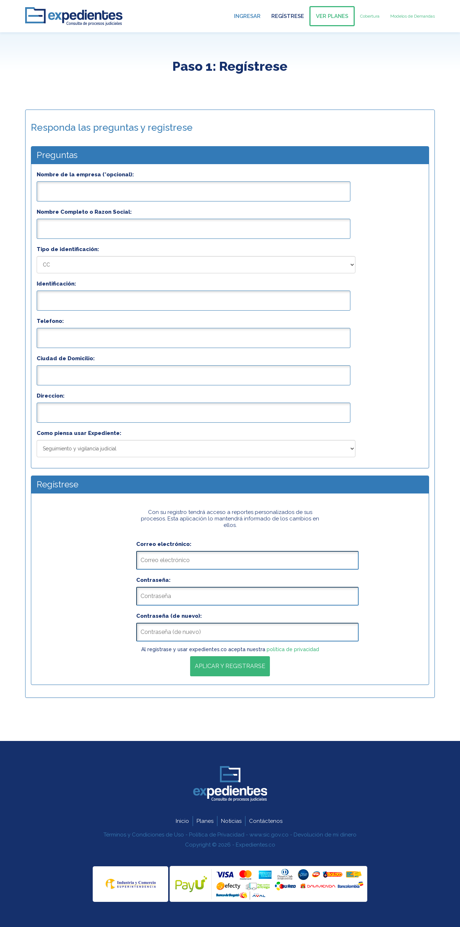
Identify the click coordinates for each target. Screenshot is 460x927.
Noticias (231, 821)
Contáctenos (265, 821)
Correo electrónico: (164, 544)
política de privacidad (293, 649)
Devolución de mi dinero (325, 834)
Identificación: (56, 284)
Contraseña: (153, 580)
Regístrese (287, 16)
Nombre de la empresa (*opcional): (85, 174)
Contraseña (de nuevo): (169, 616)
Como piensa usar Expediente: (79, 433)
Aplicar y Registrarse (230, 666)
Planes (205, 821)
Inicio (182, 821)
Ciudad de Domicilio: (66, 358)
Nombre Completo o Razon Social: (84, 212)
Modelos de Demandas (412, 16)
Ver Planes (332, 16)
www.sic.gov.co (269, 834)
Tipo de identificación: (68, 249)
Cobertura (370, 16)
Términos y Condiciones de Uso (144, 834)
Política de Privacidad (216, 834)
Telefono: (50, 321)
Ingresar (247, 16)
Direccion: (51, 396)
